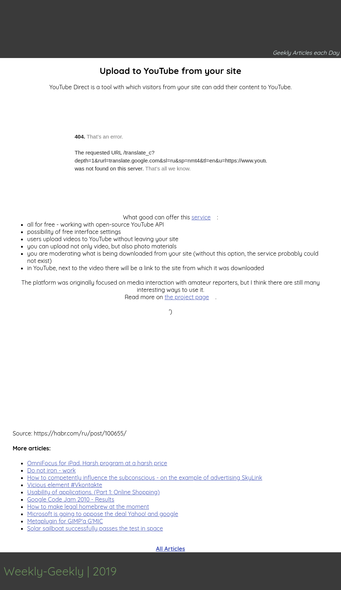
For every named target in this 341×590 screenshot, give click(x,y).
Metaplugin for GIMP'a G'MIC (65, 521)
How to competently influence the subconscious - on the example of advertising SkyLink (144, 477)
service (201, 217)
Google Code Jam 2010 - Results (70, 499)
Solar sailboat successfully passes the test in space (95, 528)
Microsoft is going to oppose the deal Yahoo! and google (102, 513)
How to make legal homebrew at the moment (88, 506)
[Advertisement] (170, 366)
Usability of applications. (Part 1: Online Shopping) (93, 492)
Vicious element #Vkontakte (64, 484)
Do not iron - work (51, 470)
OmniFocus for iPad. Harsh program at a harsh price (97, 463)
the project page (187, 297)
